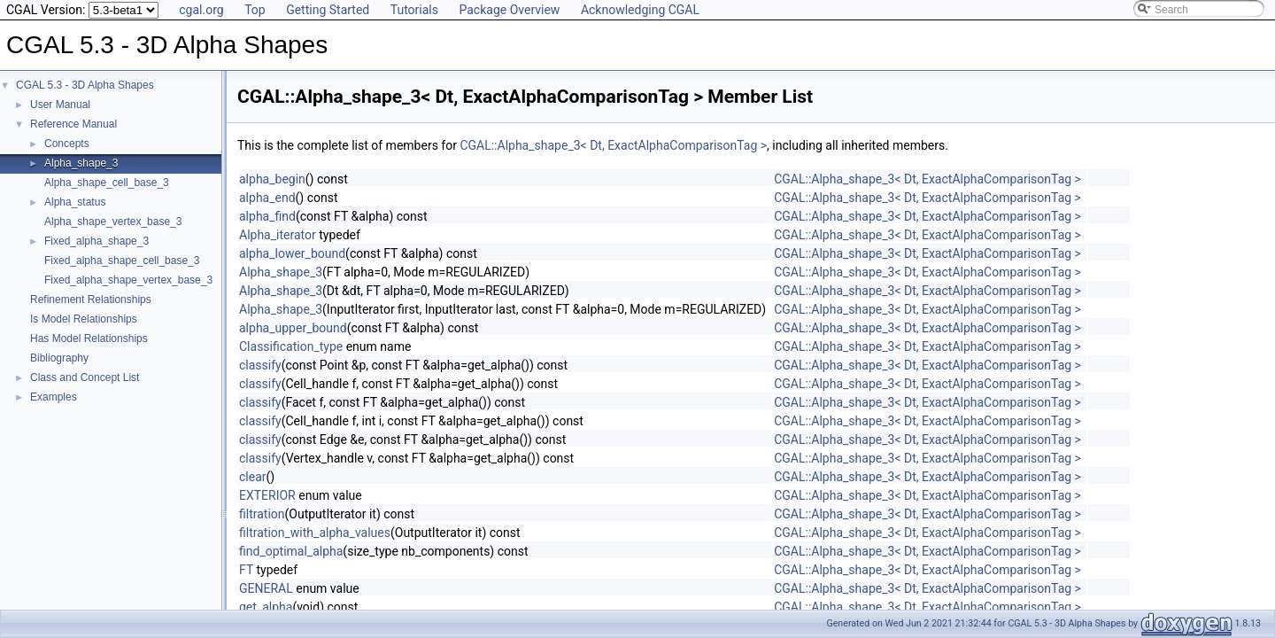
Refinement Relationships (90, 299)
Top (255, 10)
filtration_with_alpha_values (314, 532)
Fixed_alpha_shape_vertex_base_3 (128, 280)
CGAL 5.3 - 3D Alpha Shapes (85, 85)
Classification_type (291, 346)
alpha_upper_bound (293, 328)
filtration (262, 514)
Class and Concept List (84, 377)
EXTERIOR (267, 495)
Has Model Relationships (89, 338)
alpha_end (267, 198)
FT (246, 570)
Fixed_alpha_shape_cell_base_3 (121, 260)
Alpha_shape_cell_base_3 (106, 182)
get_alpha (265, 607)
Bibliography (59, 358)
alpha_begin (272, 179)
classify (260, 365)
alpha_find (267, 216)
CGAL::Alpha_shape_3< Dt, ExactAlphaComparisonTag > (613, 145)
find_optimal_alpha (291, 551)
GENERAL (266, 588)
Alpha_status (74, 202)
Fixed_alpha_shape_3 (96, 241)
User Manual (60, 104)
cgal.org (201, 10)
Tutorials (414, 10)
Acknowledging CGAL (640, 10)
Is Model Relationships (83, 319)
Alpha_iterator (277, 235)
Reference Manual (73, 124)
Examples (53, 397)
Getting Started (327, 10)
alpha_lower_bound (292, 253)
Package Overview (509, 10)
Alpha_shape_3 (81, 163)
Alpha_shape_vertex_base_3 (113, 221)
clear (253, 477)
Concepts (66, 143)
